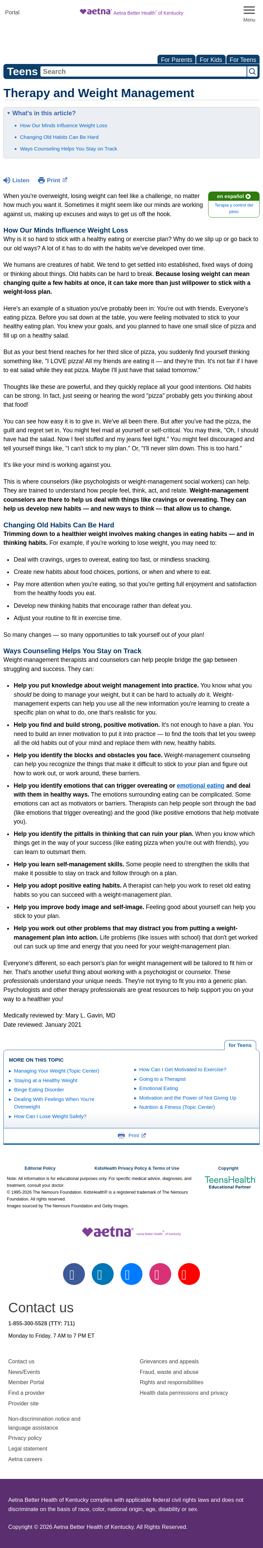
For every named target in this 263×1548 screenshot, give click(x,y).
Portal (12, 12)
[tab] (240, 1045)
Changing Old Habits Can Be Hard (59, 137)
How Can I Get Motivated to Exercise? (182, 1069)
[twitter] (131, 1274)
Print (57, 180)
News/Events (24, 1372)
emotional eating (200, 785)
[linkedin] (103, 1274)
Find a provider (26, 1393)
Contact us (21, 1361)
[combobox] (143, 71)
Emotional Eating (158, 1088)
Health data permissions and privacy (184, 1393)
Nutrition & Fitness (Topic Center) (177, 1107)
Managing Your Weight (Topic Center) (56, 1071)
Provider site (23, 1403)
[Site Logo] (131, 12)
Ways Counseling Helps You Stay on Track (68, 149)
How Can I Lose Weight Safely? (50, 1116)
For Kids (211, 59)
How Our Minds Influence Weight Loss (64, 125)
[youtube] (189, 1274)
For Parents (176, 59)
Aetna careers (25, 1459)
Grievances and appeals (169, 1361)
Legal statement (28, 1449)
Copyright (228, 1168)
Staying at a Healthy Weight (45, 1080)
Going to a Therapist (162, 1079)
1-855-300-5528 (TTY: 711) (41, 1323)
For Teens (243, 59)
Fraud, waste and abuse (169, 1372)
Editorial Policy (40, 1168)
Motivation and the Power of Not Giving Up (187, 1098)
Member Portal (26, 1382)
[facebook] (74, 1274)
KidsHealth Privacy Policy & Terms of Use (137, 1168)
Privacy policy (25, 1438)
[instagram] (160, 1274)
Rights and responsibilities (171, 1382)
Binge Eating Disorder (39, 1089)
